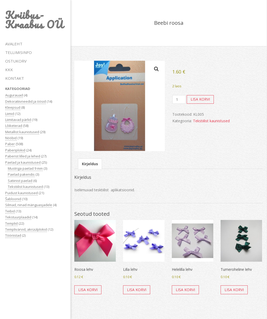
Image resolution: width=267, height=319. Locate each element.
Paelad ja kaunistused (23, 162)
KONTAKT (14, 78)
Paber (10, 144)
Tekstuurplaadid (18, 217)
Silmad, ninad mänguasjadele (28, 205)
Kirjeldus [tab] (90, 163)
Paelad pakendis (21, 174)
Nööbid (11, 138)
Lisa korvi (200, 99)
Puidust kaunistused (21, 193)
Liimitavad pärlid (18, 119)
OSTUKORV (16, 61)
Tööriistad (13, 235)
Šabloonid (13, 199)
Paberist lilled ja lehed (22, 156)
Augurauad (14, 95)
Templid (11, 223)
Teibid (10, 211)
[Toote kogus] (179, 99)
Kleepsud (12, 107)
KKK (9, 69)
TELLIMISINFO (18, 52)
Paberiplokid (15, 150)
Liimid (9, 113)
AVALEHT (13, 43)
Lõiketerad (13, 125)
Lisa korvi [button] (88, 289)
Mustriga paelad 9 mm (25, 168)
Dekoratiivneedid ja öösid (25, 101)
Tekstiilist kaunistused (25, 186)
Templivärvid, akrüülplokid (26, 229)
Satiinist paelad (20, 180)
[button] (156, 69)
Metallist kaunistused (22, 132)
